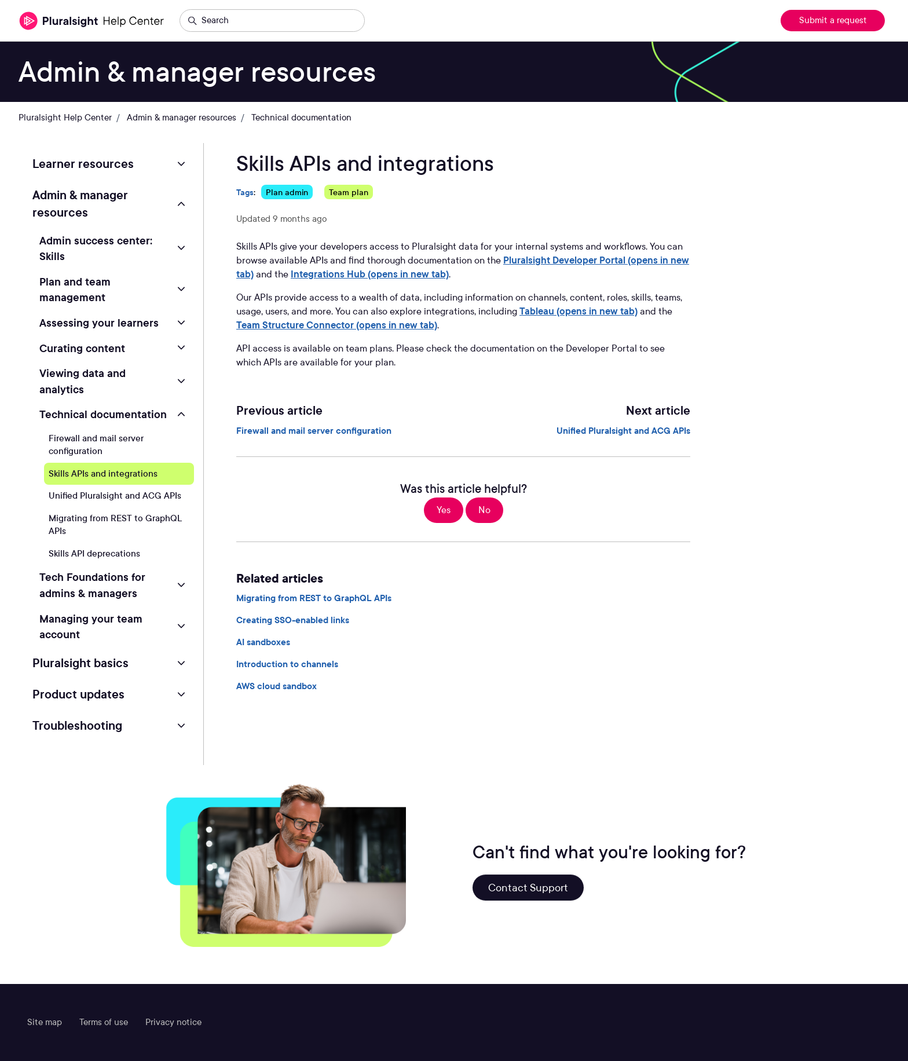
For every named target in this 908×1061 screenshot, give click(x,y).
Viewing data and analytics (82, 381)
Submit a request (833, 20)
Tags (245, 192)
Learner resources (83, 164)
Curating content (82, 348)
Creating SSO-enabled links (292, 620)
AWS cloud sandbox (276, 686)
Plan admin (287, 192)
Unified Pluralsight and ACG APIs (623, 431)
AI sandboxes (263, 642)
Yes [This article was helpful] (444, 509)
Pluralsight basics (80, 663)
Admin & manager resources (181, 117)
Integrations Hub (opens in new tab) (370, 274)
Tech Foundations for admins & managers (92, 584)
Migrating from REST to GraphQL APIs (313, 598)
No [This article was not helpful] (484, 509)
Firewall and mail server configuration (313, 431)
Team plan (348, 192)
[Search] (272, 20)
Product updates (78, 694)
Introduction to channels (287, 664)
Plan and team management (75, 289)
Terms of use (103, 1022)
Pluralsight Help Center (65, 117)
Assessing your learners (99, 322)
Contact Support (528, 887)
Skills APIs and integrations (103, 474)
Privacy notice (173, 1022)
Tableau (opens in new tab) (578, 311)
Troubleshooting (77, 726)
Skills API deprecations (94, 553)
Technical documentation (301, 117)
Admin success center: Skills (95, 248)
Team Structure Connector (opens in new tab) (336, 325)
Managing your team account (90, 626)
